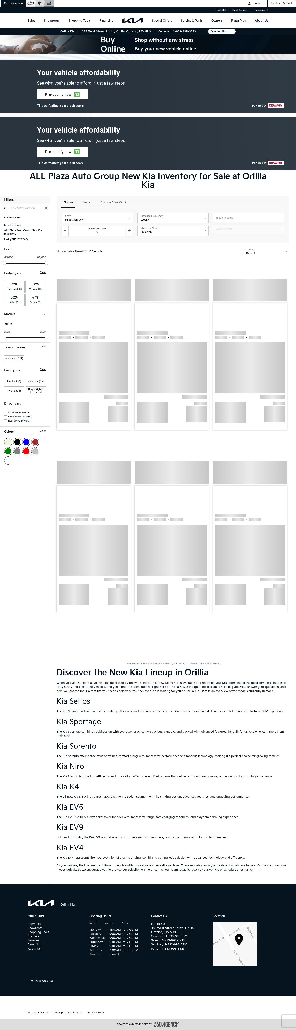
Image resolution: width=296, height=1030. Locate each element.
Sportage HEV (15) (14, 394)
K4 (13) (8, 352)
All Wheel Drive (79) (19, 498)
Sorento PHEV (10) (14, 384)
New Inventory (12, 225)
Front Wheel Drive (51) (20, 502)
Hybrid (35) (14, 476)
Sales (92, 923)
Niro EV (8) (10, 362)
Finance (68, 202)
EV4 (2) (8, 330)
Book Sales (222, 10)
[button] (13, 3)
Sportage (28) (12, 389)
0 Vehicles (96, 251)
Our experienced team (201, 687)
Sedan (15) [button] (36, 302)
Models (25, 314)
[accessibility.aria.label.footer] (166, 1024)
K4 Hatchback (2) (14, 357)
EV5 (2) (8, 336)
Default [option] (250, 253)
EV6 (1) (8, 341)
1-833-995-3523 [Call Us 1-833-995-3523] (184, 31)
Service (109, 923)
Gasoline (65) (36, 466)
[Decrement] (65, 231)
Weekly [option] (145, 219)
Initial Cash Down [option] (75, 219)
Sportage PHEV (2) (15, 400)
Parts (124, 923)
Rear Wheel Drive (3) (19, 506)
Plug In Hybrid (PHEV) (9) (36, 476)
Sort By (250, 250)
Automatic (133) (14, 444)
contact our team (166, 869)
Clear (43, 272)
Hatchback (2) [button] (14, 289)
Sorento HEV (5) (13, 378)
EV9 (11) (8, 346)
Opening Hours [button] (222, 31)
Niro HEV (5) (11, 368)
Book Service (239, 10)
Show (68, 216)
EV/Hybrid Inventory (16, 239)
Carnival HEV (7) (13, 325)
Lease (86, 202)
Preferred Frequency (152, 216)
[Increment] (129, 231)
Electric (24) (14, 466)
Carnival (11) (11, 320)
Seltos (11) (9, 373)
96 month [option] (146, 232)
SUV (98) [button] (14, 302)
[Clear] (46, 208)
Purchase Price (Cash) (113, 202)
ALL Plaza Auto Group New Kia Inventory (23, 232)
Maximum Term (149, 228)
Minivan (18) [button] (35, 289)
